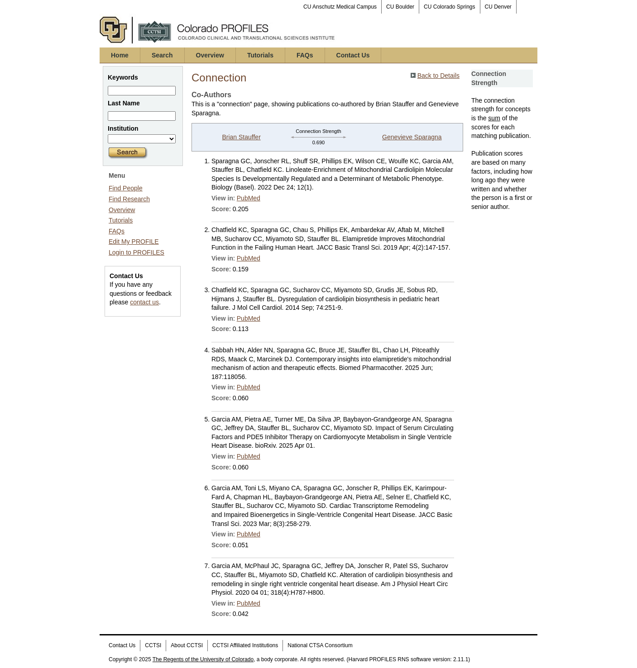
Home (120, 55)
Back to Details (438, 75)
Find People (126, 188)
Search (162, 55)
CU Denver (498, 7)
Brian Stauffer (241, 137)
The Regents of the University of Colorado (203, 659)
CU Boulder (400, 7)
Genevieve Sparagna (412, 137)
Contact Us (353, 55)
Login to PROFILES (136, 252)
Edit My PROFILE (133, 241)
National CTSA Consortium (319, 645)
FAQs (305, 55)
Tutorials (260, 55)
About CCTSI (187, 645)
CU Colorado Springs (449, 7)
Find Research (129, 199)
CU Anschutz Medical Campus (340, 7)
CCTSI (153, 645)
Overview (210, 55)
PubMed (248, 198)
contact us (144, 302)
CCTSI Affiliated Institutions (245, 645)
